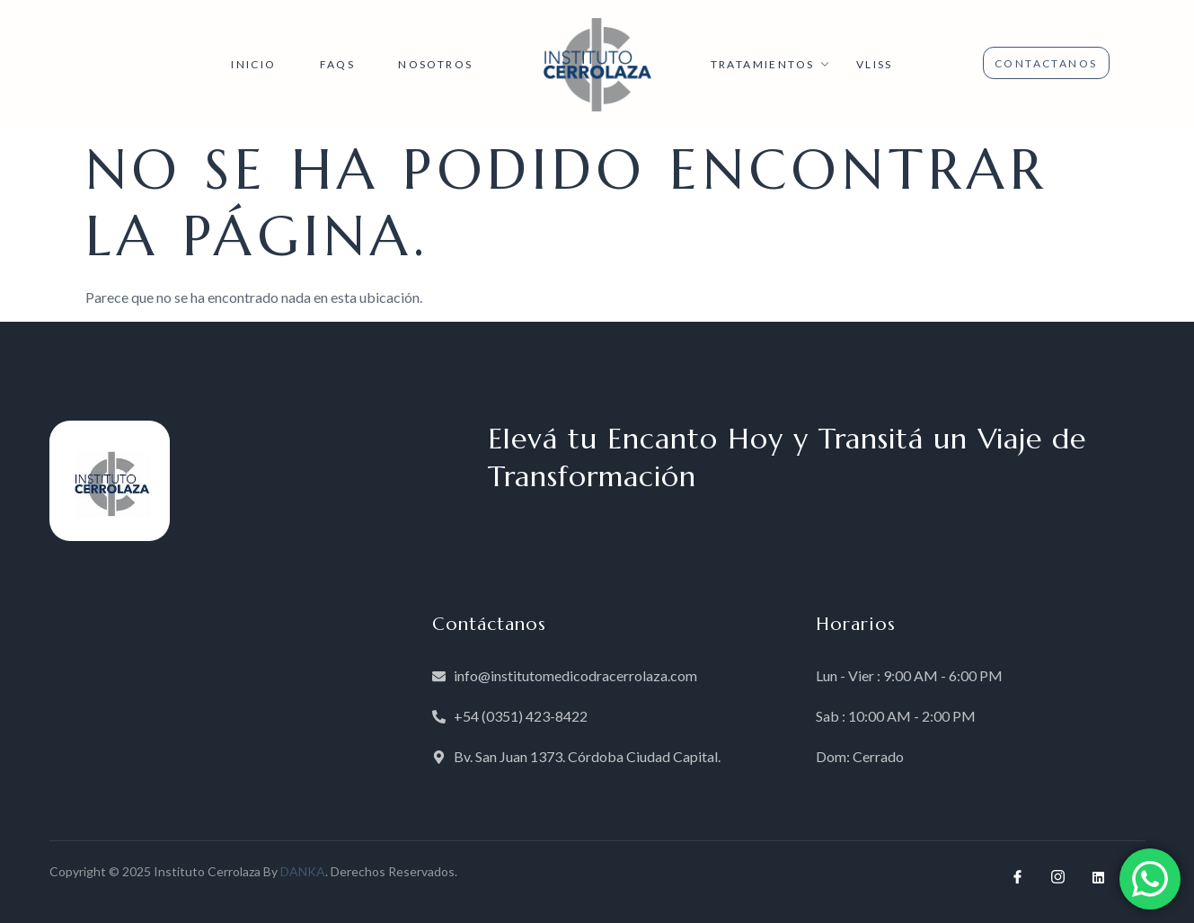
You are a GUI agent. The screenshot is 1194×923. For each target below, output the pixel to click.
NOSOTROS (435, 64)
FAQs (338, 64)
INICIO (253, 64)
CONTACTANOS (1046, 63)
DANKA (302, 871)
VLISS (874, 64)
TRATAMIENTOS (773, 64)
